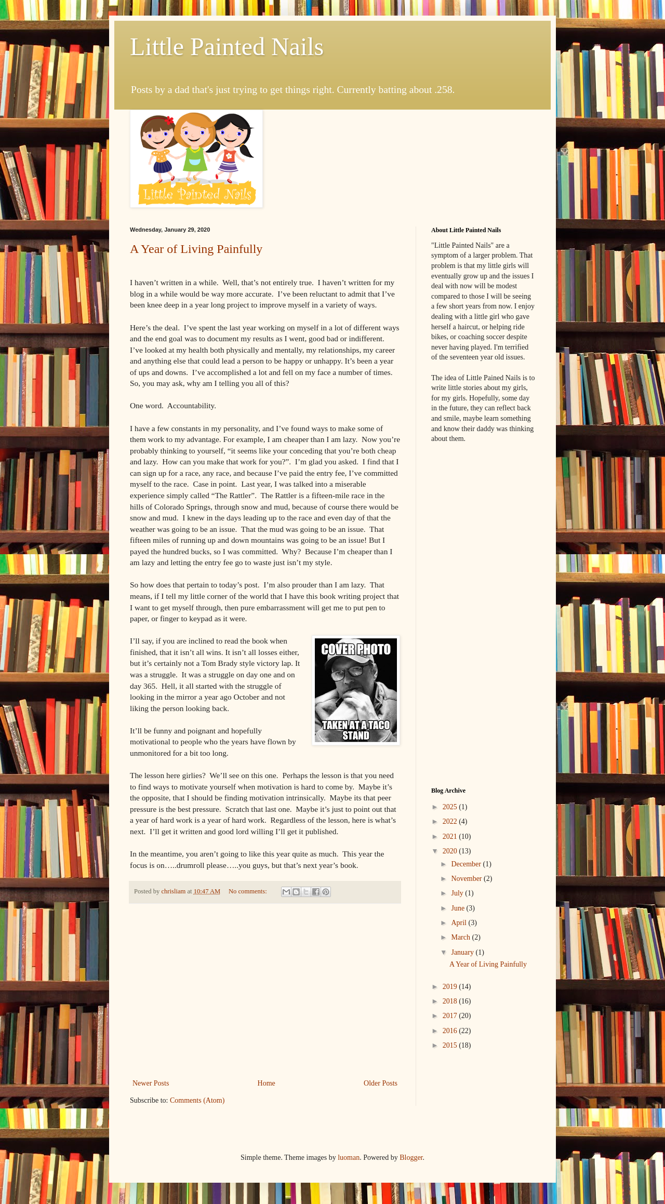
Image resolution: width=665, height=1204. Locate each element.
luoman (349, 1157)
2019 (451, 987)
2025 (451, 807)
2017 (451, 1016)
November (467, 878)
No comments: (249, 891)
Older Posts (380, 1083)
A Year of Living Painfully (196, 249)
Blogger (411, 1157)
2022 (451, 821)
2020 (451, 851)
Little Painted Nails (227, 46)
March (461, 937)
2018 (451, 1001)
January (463, 952)
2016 (451, 1031)
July (458, 893)
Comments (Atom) (197, 1100)
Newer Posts (150, 1083)
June (458, 908)
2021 (451, 836)
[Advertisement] (265, 991)
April (459, 923)
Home (266, 1083)
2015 (451, 1045)
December (467, 864)
